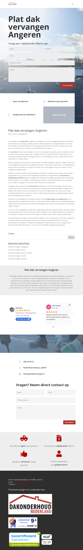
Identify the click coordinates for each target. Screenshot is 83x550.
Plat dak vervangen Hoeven (17, 250)
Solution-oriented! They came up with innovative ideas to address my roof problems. (58, 317)
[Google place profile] (19, 308)
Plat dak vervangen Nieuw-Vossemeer (20, 253)
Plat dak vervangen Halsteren (17, 259)
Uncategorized (22, 134)
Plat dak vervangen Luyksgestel (18, 247)
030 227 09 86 (21, 484)
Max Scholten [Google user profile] (56, 305)
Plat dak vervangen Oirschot (17, 256)
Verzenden (68, 85)
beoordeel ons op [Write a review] (23, 319)
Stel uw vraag (52, 115)
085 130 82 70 (28, 362)
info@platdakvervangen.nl (33, 374)
